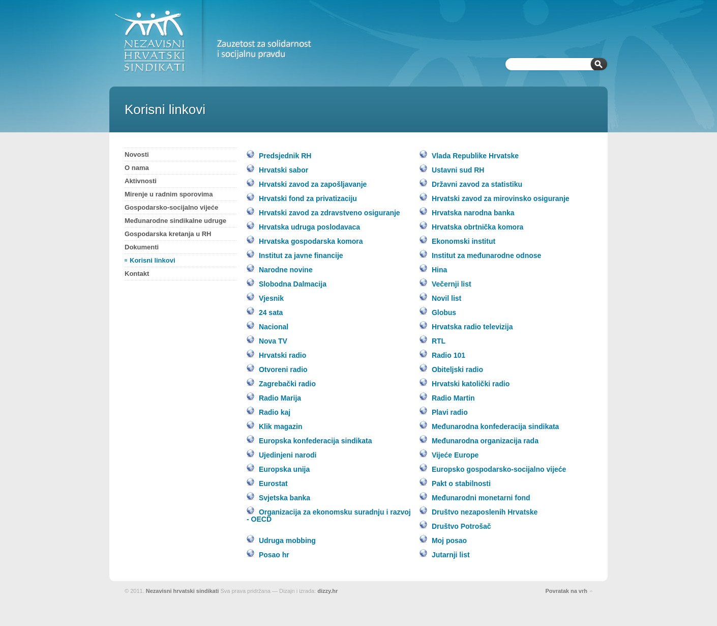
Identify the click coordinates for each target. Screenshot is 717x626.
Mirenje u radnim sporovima (169, 194)
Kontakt (137, 273)
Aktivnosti (141, 181)
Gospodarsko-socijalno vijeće (171, 207)
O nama (137, 168)
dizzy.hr (327, 591)
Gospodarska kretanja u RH (168, 234)
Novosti (137, 154)
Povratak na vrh (566, 591)
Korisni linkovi (152, 260)
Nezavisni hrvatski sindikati (182, 591)
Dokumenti (142, 247)
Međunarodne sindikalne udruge (175, 220)
